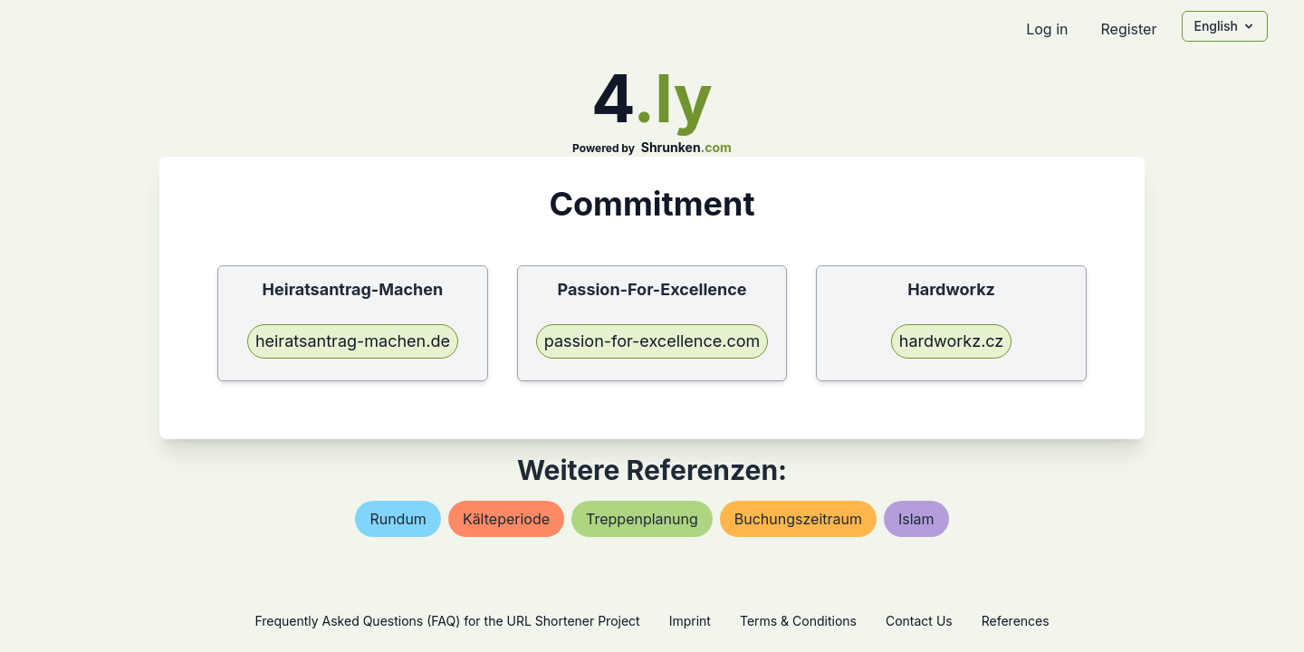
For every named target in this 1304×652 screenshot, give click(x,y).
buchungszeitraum (798, 519)
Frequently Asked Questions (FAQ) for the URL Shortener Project (446, 620)
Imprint (690, 620)
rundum (397, 519)
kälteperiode (506, 519)
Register (1128, 29)
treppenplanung (642, 519)
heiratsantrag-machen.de (352, 340)
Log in (1047, 29)
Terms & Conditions (798, 620)
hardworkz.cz (951, 340)
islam (916, 519)
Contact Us (919, 620)
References (1016, 620)
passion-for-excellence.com (652, 340)
